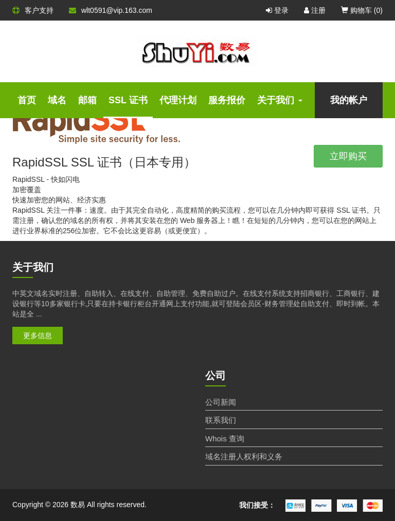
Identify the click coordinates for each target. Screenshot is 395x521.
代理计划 (177, 100)
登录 (277, 10)
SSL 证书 (128, 100)
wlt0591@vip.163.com (110, 10)
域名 (57, 100)
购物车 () (362, 10)
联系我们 (220, 420)
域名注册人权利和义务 (243, 456)
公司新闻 (220, 402)
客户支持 (32, 10)
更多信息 (37, 335)
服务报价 (226, 100)
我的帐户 (348, 100)
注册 (315, 10)
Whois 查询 (224, 438)
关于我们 (279, 100)
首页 (26, 100)
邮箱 (87, 100)
